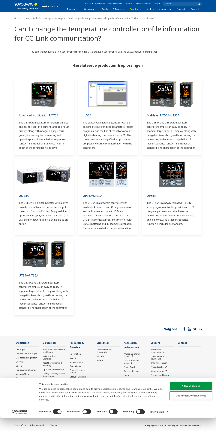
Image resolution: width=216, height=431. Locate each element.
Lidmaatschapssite (143, 3)
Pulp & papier (22, 386)
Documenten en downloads (104, 351)
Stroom (19, 366)
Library (26, 18)
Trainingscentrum (159, 363)
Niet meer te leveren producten (79, 390)
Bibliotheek (135, 9)
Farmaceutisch (22, 378)
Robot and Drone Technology (131, 389)
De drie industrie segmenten (131, 362)
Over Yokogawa (115, 3)
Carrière (128, 3)
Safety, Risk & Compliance (49, 357)
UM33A (24, 196)
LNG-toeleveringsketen (26, 358)
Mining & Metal (22, 374)
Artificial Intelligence (133, 383)
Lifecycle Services (78, 377)
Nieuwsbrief (156, 379)
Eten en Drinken (23, 382)
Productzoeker (157, 367)
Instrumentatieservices (161, 390)
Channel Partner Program (158, 384)
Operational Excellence (53, 369)
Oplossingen (90, 9)
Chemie (19, 362)
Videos (100, 360)
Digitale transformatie (134, 379)
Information (75, 354)
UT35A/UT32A (29, 275)
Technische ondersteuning (157, 351)
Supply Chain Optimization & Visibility (53, 384)
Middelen (37, 18)
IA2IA (126, 375)
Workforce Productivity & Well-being (54, 351)
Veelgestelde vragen (55, 18)
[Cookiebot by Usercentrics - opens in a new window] (19, 425)
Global (157, 3)
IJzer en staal (22, 390)
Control (73, 358)
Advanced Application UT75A (39, 115)
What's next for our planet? (132, 355)
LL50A (87, 115)
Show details (157, 425)
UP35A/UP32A (92, 196)
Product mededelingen (80, 385)
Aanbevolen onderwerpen (159, 9)
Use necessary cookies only (191, 409)
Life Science (75, 381)
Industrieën (72, 9)
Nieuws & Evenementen (95, 3)
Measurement (76, 362)
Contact (195, 9)
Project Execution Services (77, 371)
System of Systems (132, 371)
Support (181, 9)
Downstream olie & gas (26, 353)
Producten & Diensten (113, 9)
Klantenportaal (157, 371)
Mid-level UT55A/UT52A (163, 115)
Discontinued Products (161, 375)
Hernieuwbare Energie (26, 370)
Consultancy (75, 366)
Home (17, 18)
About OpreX (129, 367)
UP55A (151, 196)
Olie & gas (20, 349)
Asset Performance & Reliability (52, 364)
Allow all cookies (191, 399)
